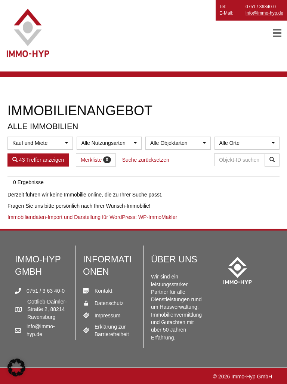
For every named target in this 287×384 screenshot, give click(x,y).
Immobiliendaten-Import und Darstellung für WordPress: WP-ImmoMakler (92, 217)
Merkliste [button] (96, 159)
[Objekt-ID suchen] (241, 159)
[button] (16, 367)
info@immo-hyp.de (264, 13)
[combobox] (40, 143)
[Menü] (277, 33)
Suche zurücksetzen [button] (145, 160)
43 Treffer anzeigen (38, 160)
